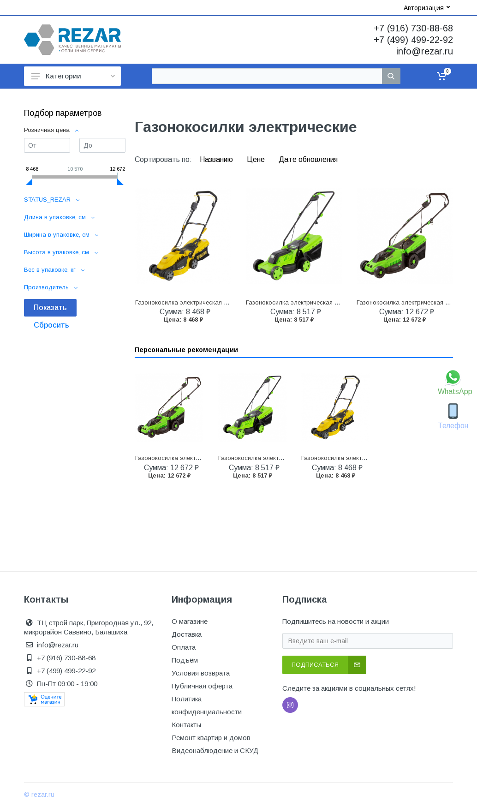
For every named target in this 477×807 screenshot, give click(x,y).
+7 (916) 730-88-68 (413, 28)
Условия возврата (201, 673)
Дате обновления (308, 159)
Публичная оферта (202, 686)
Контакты (186, 725)
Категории (73, 76)
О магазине (190, 621)
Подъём (185, 660)
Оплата (184, 647)
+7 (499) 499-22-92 (413, 40)
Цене (257, 159)
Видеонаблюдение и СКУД (215, 750)
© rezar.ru (39, 794)
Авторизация (427, 8)
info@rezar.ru (424, 51)
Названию (217, 159)
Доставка (187, 634)
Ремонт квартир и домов (211, 737)
